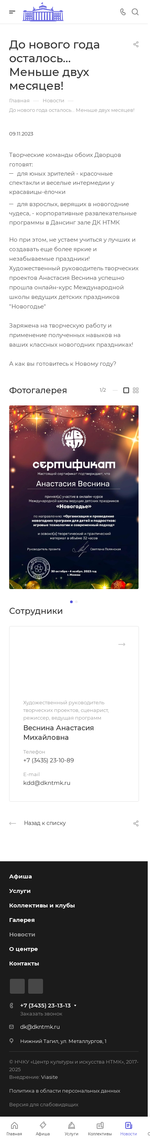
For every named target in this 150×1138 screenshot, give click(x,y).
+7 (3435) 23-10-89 (48, 760)
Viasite (49, 1077)
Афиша (20, 876)
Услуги (20, 890)
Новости (22, 934)
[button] (71, 601)
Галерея (22, 919)
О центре (23, 948)
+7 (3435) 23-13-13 (45, 1005)
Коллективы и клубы (42, 905)
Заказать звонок (41, 1013)
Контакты (24, 963)
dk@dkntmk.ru (40, 1026)
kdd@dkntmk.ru (46, 782)
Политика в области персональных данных (64, 1091)
